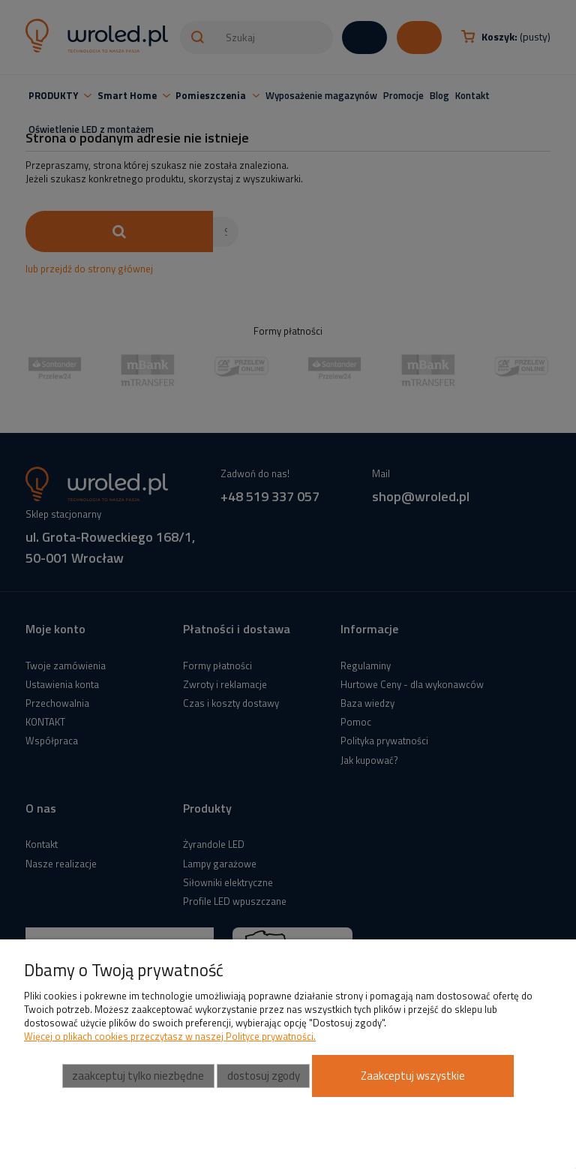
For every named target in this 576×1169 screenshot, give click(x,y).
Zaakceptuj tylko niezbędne (138, 1075)
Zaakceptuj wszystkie (413, 1075)
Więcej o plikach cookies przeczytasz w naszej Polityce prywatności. (170, 1036)
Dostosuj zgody (263, 1075)
